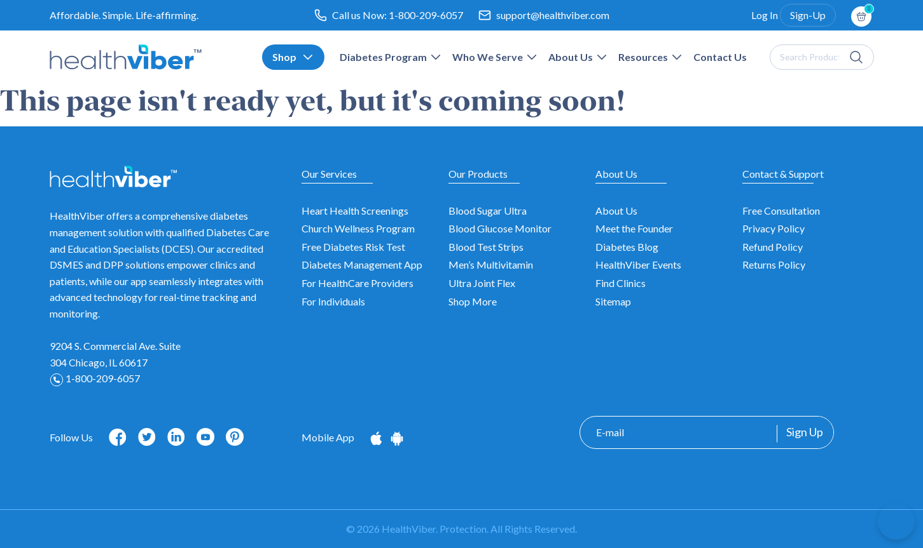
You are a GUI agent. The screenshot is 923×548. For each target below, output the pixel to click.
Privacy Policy (773, 228)
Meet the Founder (634, 228)
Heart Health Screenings (355, 210)
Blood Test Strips (486, 247)
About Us (616, 210)
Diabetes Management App (362, 264)
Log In (764, 15)
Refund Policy (772, 247)
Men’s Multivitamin (490, 264)
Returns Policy (773, 264)
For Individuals (333, 301)
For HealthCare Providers (357, 283)
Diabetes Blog (626, 247)
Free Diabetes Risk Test (353, 247)
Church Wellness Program (358, 228)
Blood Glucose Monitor (500, 228)
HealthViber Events (638, 264)
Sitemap (613, 301)
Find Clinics (620, 283)
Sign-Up (808, 15)
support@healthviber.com (552, 15)
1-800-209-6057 (426, 15)
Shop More (472, 301)
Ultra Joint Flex (481, 283)
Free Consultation (781, 210)
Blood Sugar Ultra (487, 210)
